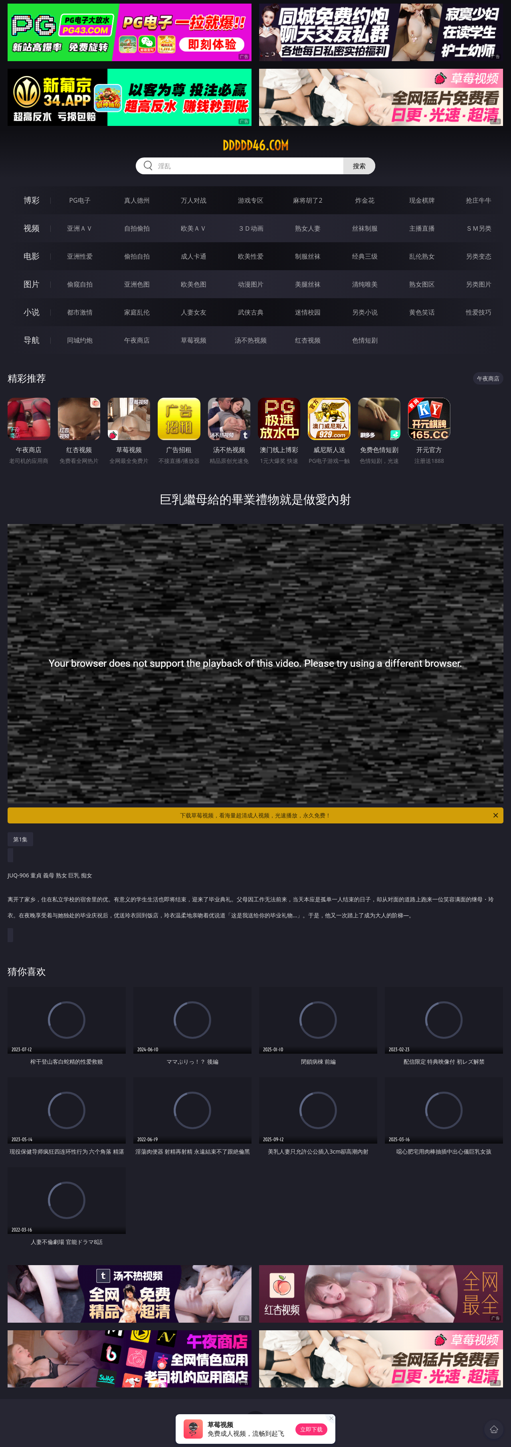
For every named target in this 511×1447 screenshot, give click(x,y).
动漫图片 (250, 284)
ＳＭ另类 (478, 228)
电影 (32, 256)
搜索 (359, 165)
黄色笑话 (422, 312)
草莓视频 (193, 340)
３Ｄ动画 (250, 228)
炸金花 (364, 200)
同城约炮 (80, 340)
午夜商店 (137, 340)
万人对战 (193, 200)
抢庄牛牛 (478, 200)
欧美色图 (193, 284)
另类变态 (478, 256)
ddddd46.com (255, 145)
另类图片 (478, 284)
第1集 (20, 839)
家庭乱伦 (137, 312)
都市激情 (80, 312)
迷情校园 (308, 312)
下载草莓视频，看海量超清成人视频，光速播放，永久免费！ (339, 815)
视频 (32, 228)
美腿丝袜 (308, 284)
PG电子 (79, 200)
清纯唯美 (365, 284)
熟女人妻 (308, 228)
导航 (32, 340)
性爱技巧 (478, 312)
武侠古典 (250, 312)
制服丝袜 (308, 256)
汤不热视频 (251, 340)
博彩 (32, 200)
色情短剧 (365, 340)
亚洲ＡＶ (80, 228)
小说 (32, 312)
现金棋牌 (422, 200)
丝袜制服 (365, 228)
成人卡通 (193, 256)
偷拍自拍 (137, 256)
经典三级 (365, 256)
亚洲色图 (137, 284)
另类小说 (365, 312)
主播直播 (422, 228)
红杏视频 (308, 340)
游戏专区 (250, 200)
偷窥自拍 (80, 284)
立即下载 (311, 1429)
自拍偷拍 (137, 228)
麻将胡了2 (307, 200)
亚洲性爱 (80, 256)
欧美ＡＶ (193, 228)
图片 (32, 284)
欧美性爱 (250, 256)
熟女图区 (422, 284)
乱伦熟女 (422, 256)
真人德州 (137, 200)
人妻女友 (193, 312)
